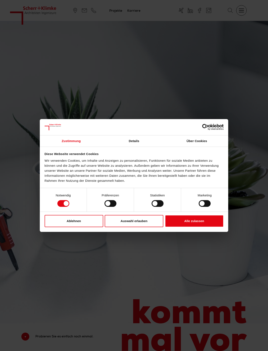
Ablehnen (74, 221)
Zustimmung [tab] (71, 141)
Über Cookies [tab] (197, 141)
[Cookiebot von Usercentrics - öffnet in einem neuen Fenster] (205, 127)
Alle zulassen (194, 221)
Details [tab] (134, 141)
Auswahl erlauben (134, 221)
